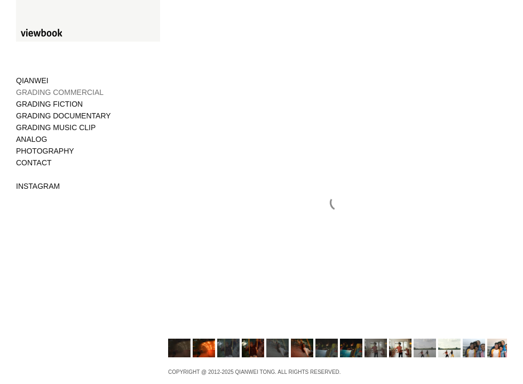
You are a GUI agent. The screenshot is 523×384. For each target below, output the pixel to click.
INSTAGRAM (38, 186)
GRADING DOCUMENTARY (63, 115)
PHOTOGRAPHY (45, 151)
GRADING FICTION (49, 104)
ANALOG (31, 139)
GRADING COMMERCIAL (60, 92)
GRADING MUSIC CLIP (56, 127)
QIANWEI (32, 80)
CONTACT (34, 162)
